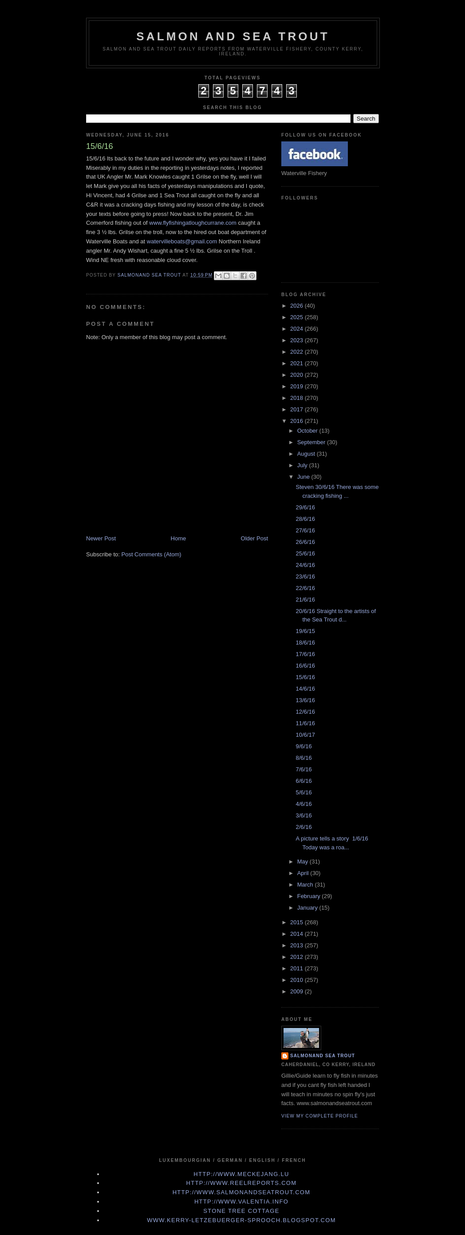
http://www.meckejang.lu (241, 1174)
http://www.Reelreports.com (241, 1183)
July (303, 465)
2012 (297, 957)
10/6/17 (305, 734)
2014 (297, 933)
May (303, 861)
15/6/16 (305, 677)
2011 (297, 968)
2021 (297, 363)
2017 (297, 409)
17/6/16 (305, 654)
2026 (297, 305)
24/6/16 (305, 565)
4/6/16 (303, 804)
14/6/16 (305, 688)
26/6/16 (305, 542)
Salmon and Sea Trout (233, 36)
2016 (297, 421)
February (309, 896)
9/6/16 (303, 746)
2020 (297, 374)
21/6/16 (305, 599)
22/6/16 (305, 588)
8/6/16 (303, 757)
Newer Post (101, 538)
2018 (297, 398)
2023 (297, 340)
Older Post (254, 538)
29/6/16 (305, 507)
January (308, 907)
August (307, 453)
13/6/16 (305, 700)
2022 (297, 351)
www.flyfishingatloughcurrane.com (192, 222)
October (308, 430)
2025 (297, 317)
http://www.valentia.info (241, 1201)
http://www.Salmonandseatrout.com (242, 1192)
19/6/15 (305, 631)
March (306, 884)
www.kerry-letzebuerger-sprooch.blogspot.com (241, 1220)
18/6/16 (305, 642)
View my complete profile (319, 1116)
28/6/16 (305, 519)
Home (178, 538)
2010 (297, 980)
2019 (297, 386)
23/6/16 (305, 576)
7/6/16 (303, 769)
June (304, 476)
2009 (297, 991)
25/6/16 (305, 553)
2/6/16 (303, 827)
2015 (297, 922)
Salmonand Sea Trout (322, 1055)
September (312, 442)
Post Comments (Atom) (151, 554)
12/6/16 (305, 711)
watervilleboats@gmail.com (183, 241)
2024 (297, 328)
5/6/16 (303, 792)
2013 (297, 945)
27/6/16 (305, 530)
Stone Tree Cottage (241, 1211)
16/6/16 (305, 665)
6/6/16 (303, 781)
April (304, 873)
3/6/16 (303, 815)
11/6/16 (305, 723)
